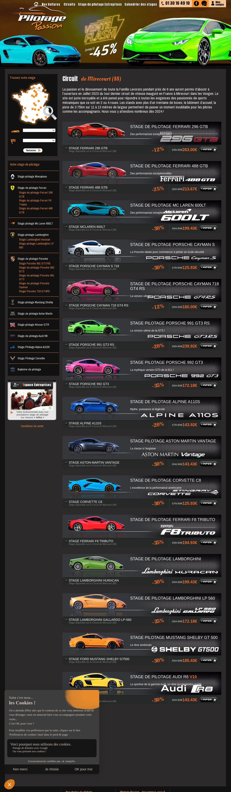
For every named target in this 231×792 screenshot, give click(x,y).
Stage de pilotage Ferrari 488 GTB (36, 210)
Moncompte (219, 3)
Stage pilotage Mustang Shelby (31, 302)
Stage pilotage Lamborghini (29, 234)
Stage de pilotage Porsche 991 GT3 (36, 277)
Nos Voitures (51, 4)
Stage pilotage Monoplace (28, 176)
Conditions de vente (32, 426)
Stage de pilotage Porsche (29, 258)
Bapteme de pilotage (25, 369)
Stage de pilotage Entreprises (100, 4)
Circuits (69, 4)
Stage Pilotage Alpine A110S (30, 347)
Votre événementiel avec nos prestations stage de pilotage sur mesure (32, 415)
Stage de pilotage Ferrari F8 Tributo (35, 202)
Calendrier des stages (141, 4)
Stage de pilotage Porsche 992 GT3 (36, 269)
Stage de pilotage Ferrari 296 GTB (36, 194)
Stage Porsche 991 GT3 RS (35, 263)
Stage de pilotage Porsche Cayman (34, 285)
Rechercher (31, 150)
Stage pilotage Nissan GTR (29, 324)
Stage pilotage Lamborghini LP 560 (36, 245)
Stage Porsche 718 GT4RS (34, 291)
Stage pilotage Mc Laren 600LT (31, 223)
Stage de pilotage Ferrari (28, 187)
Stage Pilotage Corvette (27, 358)
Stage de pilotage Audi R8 (28, 336)
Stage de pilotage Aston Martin (31, 313)
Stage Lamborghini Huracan (34, 239)
